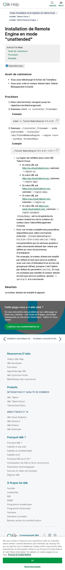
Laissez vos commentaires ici (23, 325)
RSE (9, 495)
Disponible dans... (16, 66)
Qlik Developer (14, 362)
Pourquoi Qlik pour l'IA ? (19, 458)
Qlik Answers (13, 420)
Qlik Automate (14, 428)
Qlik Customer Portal (17, 374)
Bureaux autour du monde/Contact (24, 520)
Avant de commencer (18, 51)
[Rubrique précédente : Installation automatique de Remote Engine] (17, 338)
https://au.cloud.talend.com (36, 198)
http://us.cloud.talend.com (35, 167)
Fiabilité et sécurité (16, 446)
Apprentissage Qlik (16, 370)
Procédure (13, 55)
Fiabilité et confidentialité (19, 450)
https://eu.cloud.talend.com (36, 187)
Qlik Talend (12, 396)
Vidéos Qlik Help (15, 358)
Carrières (11, 511)
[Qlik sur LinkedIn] (49, 534)
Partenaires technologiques (20, 466)
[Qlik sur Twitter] (44, 534)
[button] (57, 120)
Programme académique (19, 503)
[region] (32, 553)
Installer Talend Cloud (18, 16)
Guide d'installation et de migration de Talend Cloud (32, 13)
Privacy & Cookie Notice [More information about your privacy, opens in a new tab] (19, 555)
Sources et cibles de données (22, 470)
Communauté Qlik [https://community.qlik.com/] (29, 534)
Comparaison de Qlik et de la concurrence (28, 462)
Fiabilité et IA (13, 454)
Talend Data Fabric (16, 404)
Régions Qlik (13, 474)
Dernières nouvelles (17, 515)
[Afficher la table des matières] (6, 13)
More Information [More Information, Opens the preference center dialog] (32, 566)
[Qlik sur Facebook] (55, 534)
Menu (61, 5)
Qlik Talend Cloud (16, 400)
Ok (32, 560)
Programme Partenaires (19, 507)
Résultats (12, 58)
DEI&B (10, 499)
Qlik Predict (13, 424)
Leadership (12, 491)
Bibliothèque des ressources (21, 378)
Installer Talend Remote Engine (22, 20)
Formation (12, 366)
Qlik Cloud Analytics (17, 416)
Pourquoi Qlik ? (14, 442)
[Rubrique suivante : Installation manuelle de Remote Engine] (48, 338)
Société (11, 487)
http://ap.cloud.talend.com (35, 177)
